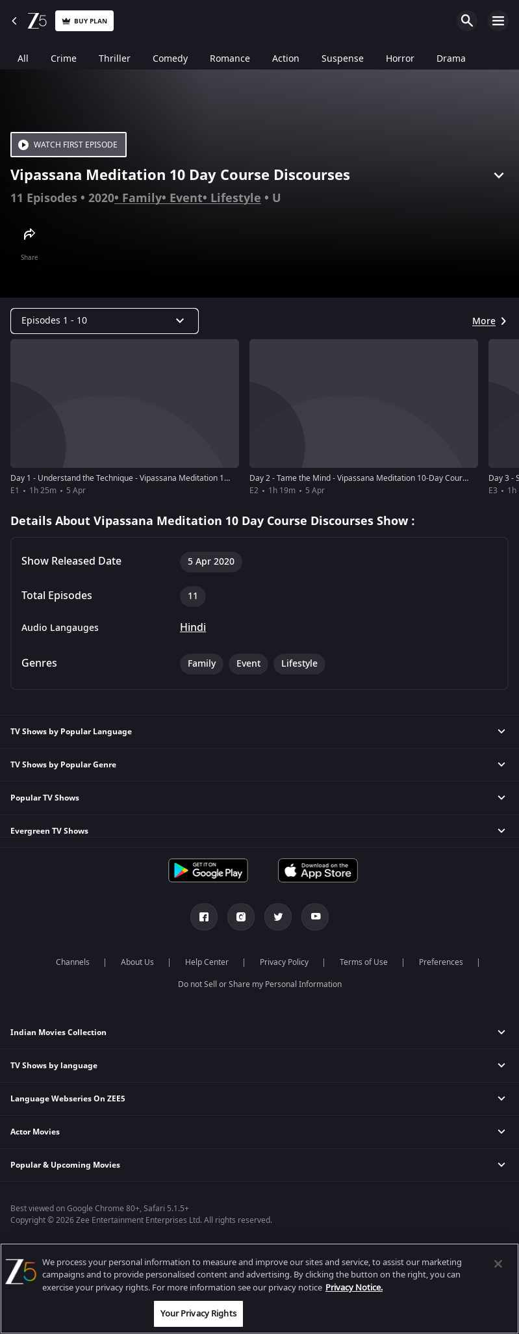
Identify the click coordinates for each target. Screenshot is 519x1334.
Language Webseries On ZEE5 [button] (67, 1099)
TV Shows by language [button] (53, 1065)
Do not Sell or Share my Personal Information (260, 984)
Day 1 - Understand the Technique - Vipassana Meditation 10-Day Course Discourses (163, 478)
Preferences (441, 962)
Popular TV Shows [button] (44, 798)
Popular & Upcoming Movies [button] (65, 1165)
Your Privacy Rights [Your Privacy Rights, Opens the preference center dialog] (198, 1313)
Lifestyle (235, 198)
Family (142, 198)
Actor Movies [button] (35, 1132)
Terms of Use (364, 962)
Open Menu (498, 20)
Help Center (207, 962)
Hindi (193, 628)
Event (186, 198)
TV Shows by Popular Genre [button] (63, 765)
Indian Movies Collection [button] (58, 1032)
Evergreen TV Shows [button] (49, 831)
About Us (137, 962)
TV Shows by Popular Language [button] (71, 732)
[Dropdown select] (104, 321)
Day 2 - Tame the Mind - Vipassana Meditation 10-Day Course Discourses (381, 478)
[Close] (498, 1264)
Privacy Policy (284, 962)
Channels (73, 962)
